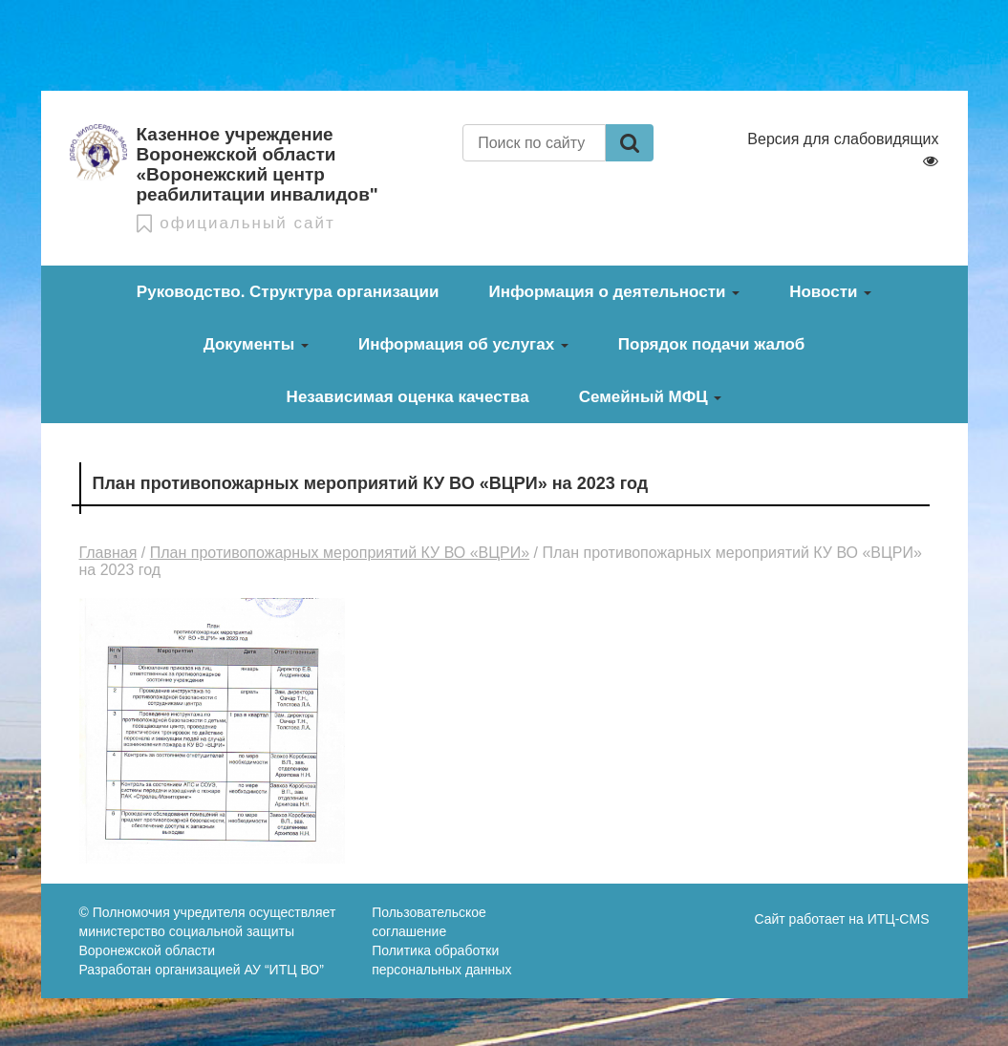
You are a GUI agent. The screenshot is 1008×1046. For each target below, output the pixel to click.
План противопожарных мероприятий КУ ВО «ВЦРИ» (339, 552)
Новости (830, 292)
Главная (108, 552)
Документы (256, 344)
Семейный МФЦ (650, 397)
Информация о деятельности (614, 292)
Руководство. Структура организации (288, 292)
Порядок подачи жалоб (711, 344)
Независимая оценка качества (408, 397)
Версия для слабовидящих (842, 149)
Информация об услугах (463, 344)
